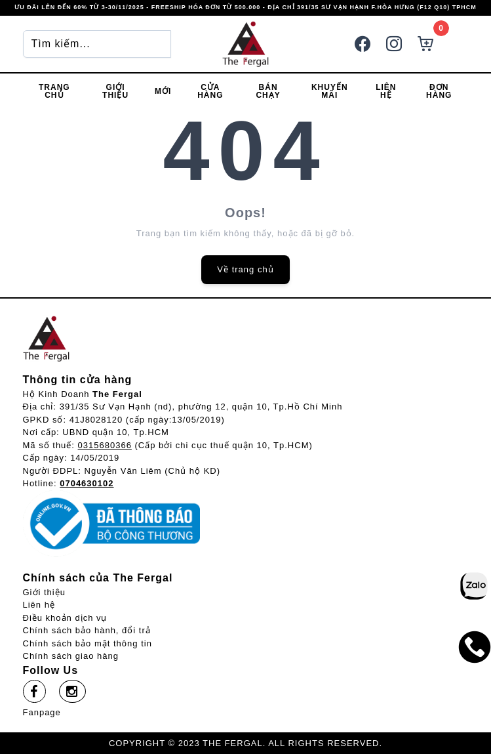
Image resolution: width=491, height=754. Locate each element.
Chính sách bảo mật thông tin (87, 643)
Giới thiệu (115, 91)
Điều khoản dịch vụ (65, 618)
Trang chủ (54, 91)
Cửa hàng (210, 91)
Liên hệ (386, 91)
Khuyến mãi (329, 91)
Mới (163, 91)
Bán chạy (268, 91)
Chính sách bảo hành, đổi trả (87, 630)
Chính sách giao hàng (71, 656)
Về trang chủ (245, 269)
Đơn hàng (439, 91)
